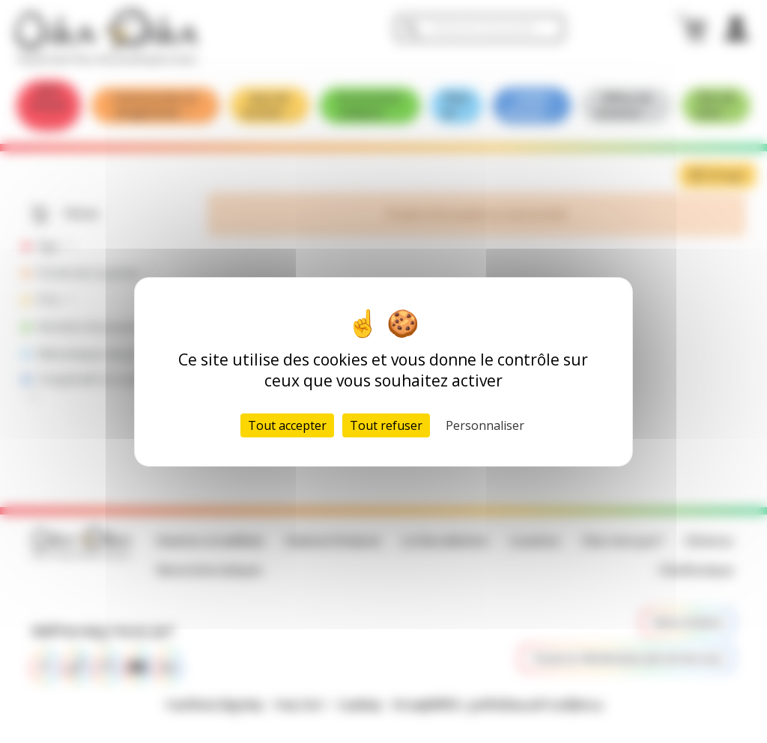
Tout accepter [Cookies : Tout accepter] (287, 425)
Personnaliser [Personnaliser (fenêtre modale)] (485, 425)
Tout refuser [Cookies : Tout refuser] (386, 425)
